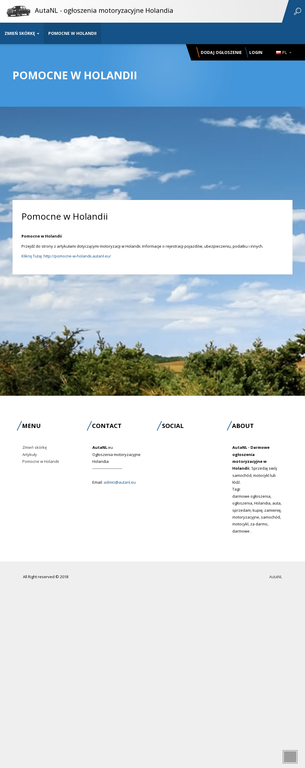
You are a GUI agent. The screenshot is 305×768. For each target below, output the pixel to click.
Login (255, 52)
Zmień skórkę (21, 33)
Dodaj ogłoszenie (221, 52)
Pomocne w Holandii (72, 33)
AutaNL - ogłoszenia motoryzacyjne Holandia (104, 10)
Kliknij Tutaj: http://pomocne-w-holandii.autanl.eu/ (66, 256)
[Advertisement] (152, 144)
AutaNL (275, 576)
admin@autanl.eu (120, 482)
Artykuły (29, 454)
